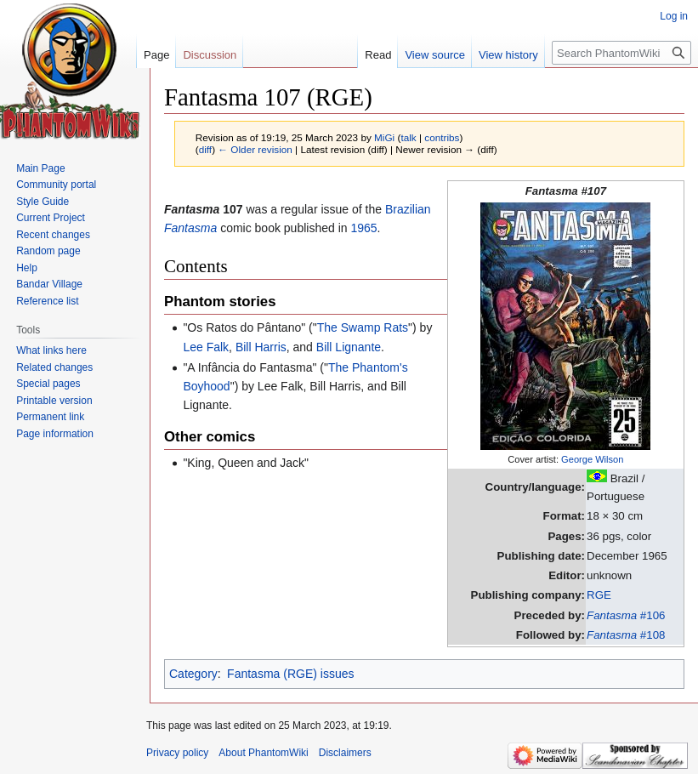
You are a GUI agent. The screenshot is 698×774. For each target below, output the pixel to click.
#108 (626, 635)
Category (193, 673)
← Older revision (255, 149)
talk (408, 137)
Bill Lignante (348, 347)
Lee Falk (206, 347)
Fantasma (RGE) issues (290, 673)
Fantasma (190, 228)
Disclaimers (345, 753)
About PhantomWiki (263, 753)
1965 (363, 228)
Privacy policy (177, 753)
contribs (441, 137)
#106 (626, 615)
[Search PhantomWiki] (621, 53)
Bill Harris (261, 347)
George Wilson (592, 459)
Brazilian (408, 209)
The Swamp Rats (362, 327)
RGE (599, 595)
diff (205, 149)
